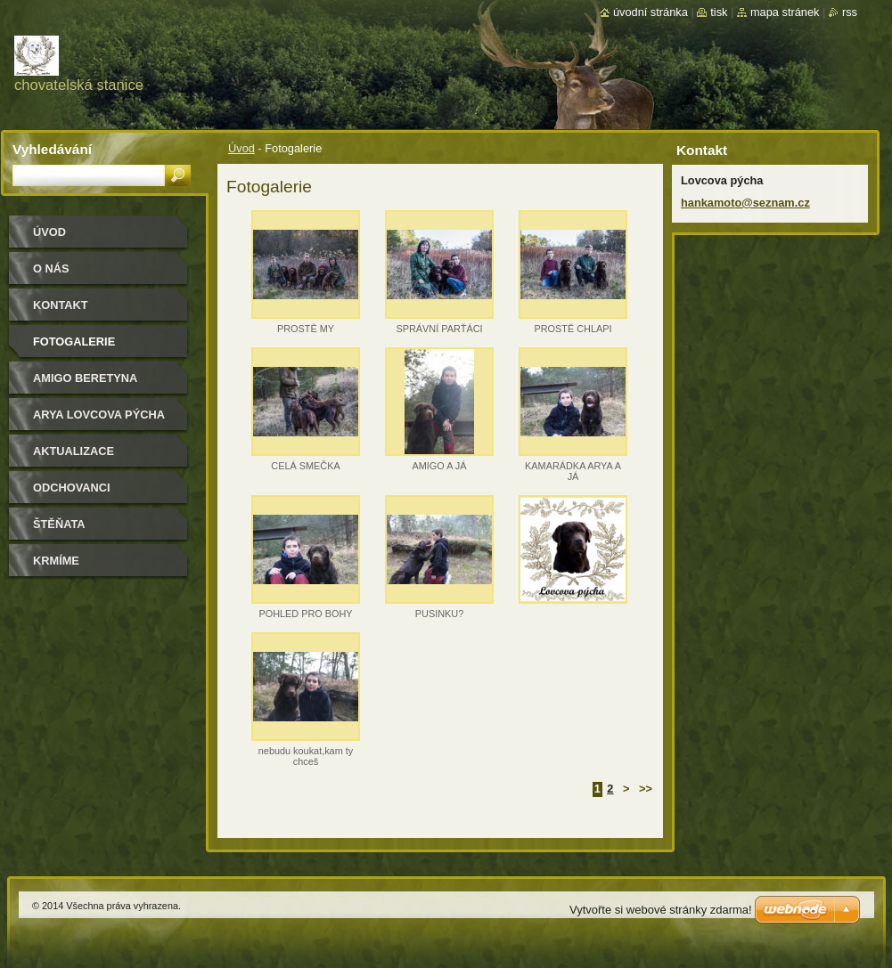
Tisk (718, 12)
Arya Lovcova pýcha (99, 414)
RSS (849, 12)
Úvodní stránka (650, 12)
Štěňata (59, 524)
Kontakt (60, 305)
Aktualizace (73, 451)
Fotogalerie (74, 341)
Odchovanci (71, 487)
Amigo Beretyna (85, 378)
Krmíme (56, 560)
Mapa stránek (785, 12)
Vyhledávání (52, 149)
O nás (51, 268)
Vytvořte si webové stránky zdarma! (660, 909)
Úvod (241, 148)
